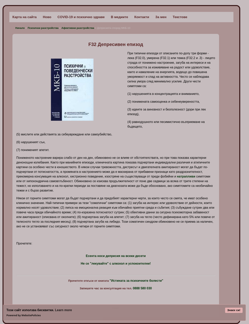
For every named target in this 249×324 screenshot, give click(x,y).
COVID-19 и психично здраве (81, 17)
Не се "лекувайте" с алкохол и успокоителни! (116, 263)
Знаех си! (233, 310)
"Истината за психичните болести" (136, 280)
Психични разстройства (43, 27)
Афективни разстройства (77, 27)
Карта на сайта (24, 17)
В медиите (119, 17)
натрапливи (186, 176)
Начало (20, 27)
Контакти (141, 17)
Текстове (180, 17)
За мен (161, 17)
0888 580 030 (142, 288)
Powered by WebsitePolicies (23, 315)
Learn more (63, 310)
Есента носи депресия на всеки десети (116, 256)
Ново (47, 17)
